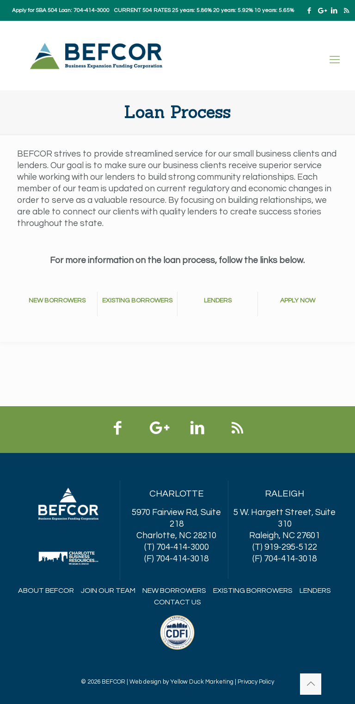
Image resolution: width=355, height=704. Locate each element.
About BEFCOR (46, 590)
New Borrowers (174, 590)
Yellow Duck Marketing (201, 682)
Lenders (315, 590)
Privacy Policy (256, 682)
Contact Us (177, 602)
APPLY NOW (297, 300)
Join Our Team (108, 590)
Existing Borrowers (253, 590)
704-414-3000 (91, 10)
